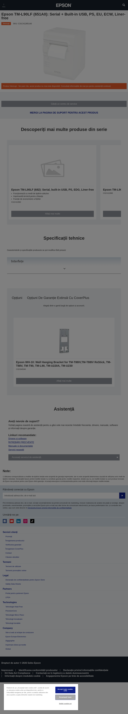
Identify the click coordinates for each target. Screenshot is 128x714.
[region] (41, 697)
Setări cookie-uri (65, 703)
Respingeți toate (65, 697)
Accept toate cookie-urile (65, 690)
